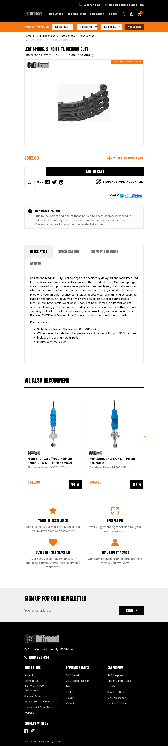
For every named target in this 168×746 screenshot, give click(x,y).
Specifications (69, 251)
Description (38, 251)
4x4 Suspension (117, 675)
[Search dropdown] (123, 14)
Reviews (35, 264)
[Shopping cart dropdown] (139, 14)
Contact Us (31, 680)
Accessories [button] (97, 14)
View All (70, 703)
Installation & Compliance (39, 707)
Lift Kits (111, 686)
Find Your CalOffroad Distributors (36, 688)
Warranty (29, 712)
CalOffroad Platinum (78, 680)
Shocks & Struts (116, 692)
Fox (68, 686)
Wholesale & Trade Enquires (41, 701)
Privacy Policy (53, 741)
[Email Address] (69, 610)
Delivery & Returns (104, 251)
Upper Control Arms (119, 680)
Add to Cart (95, 171)
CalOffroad (72, 675)
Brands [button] (112, 14)
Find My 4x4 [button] (56, 14)
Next (144, 437)
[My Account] (131, 14)
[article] (53, 442)
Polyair (70, 697)
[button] (29, 182)
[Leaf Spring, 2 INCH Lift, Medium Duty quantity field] (34, 171)
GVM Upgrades (116, 697)
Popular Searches (117, 703)
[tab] (39, 251)
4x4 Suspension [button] (76, 14)
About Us (29, 675)
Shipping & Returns (35, 696)
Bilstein (70, 692)
